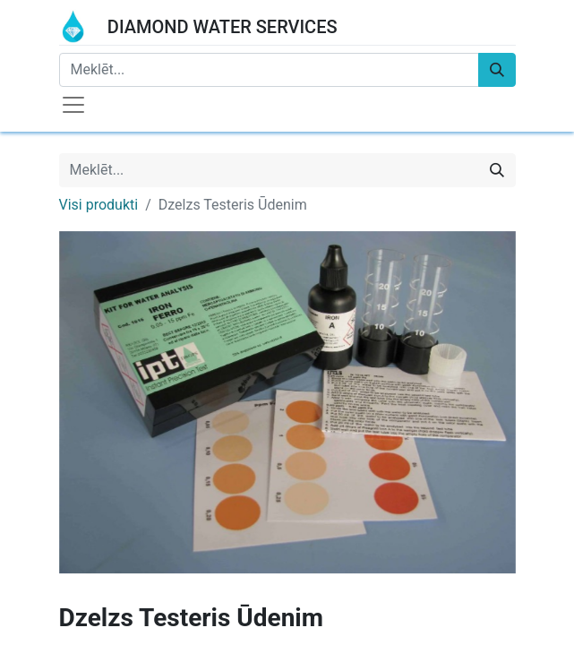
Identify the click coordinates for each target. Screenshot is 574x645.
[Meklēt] (497, 70)
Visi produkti (99, 204)
